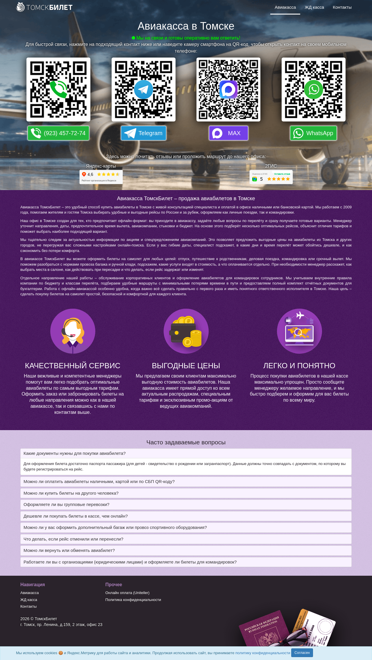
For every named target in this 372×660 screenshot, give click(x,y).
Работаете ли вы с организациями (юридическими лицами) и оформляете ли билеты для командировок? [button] (130, 561)
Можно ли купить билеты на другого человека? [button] (71, 493)
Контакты (342, 7)
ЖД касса (314, 7)
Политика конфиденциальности (133, 600)
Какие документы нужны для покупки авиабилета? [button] (75, 453)
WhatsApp (319, 133)
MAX (234, 133)
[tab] (186, 453)
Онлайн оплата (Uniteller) (127, 593)
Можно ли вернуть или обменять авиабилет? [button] (69, 550)
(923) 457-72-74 (64, 133)
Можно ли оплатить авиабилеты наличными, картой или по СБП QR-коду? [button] (99, 481)
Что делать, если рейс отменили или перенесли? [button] (73, 538)
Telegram (150, 133)
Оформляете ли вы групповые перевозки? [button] (66, 504)
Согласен (302, 653)
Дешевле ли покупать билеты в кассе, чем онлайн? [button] (76, 516)
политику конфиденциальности (262, 653)
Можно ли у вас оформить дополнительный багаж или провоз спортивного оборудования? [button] (115, 527)
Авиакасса (285, 7)
